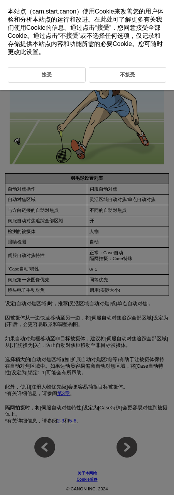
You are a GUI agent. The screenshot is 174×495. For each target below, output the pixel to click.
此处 (106, 19)
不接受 (69, 35)
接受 (103, 27)
